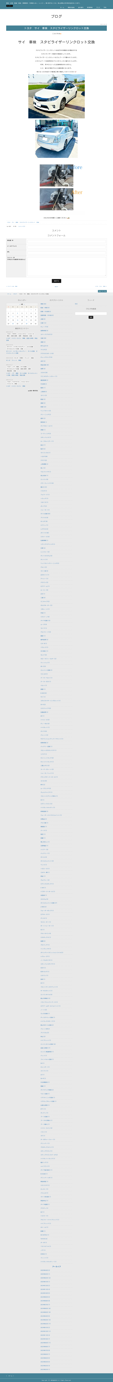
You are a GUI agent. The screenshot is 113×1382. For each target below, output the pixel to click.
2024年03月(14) (46, 1320)
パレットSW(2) (45, 1029)
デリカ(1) (44, 918)
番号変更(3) (44, 639)
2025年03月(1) (45, 1274)
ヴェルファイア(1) (47, 792)
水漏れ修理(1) (45, 1105)
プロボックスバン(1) (47, 1147)
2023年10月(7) (45, 1339)
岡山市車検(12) (46, 998)
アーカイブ (56, 1266)
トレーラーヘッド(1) (47, 773)
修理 (20, 335)
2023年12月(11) (46, 1331)
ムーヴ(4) (44, 624)
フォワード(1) (45, 494)
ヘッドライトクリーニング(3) (50, 563)
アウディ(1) (44, 1208)
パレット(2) (44, 735)
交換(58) (43, 338)
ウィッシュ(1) (45, 662)
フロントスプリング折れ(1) (49, 796)
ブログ (98, 7)
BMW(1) (43, 979)
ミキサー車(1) (45, 872)
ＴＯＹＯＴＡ (15, 381)
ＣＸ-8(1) (44, 643)
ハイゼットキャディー (19, 346)
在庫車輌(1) (44, 540)
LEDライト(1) (45, 574)
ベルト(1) (44, 685)
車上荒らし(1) (45, 842)
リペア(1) (44, 754)
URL (8, 251)
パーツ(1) (44, 830)
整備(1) (43, 1086)
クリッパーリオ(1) (47, 1177)
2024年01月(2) (45, 1327)
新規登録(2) (44, 811)
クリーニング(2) (46, 414)
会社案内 (81, 7)
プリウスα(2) (45, 1032)
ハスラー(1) (44, 1215)
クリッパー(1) (45, 1143)
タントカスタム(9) (47, 555)
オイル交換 (30, 346)
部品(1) (43, 876)
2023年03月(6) (45, 1361)
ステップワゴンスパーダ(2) (49, 1154)
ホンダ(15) (44, 521)
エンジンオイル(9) (47, 994)
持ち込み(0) (44, 345)
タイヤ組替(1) (45, 1204)
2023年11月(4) (45, 1335)
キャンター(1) (45, 1067)
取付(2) (43, 449)
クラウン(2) (44, 582)
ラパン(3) (44, 395)
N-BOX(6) (44, 693)
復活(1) (43, 834)
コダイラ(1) (44, 502)
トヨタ (8, 222)
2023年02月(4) (45, 1365)
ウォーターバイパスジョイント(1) (51, 815)
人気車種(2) (44, 464)
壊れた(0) (44, 487)
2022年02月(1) (45, 1369)
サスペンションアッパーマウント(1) (52, 738)
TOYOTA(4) (44, 1238)
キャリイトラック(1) (47, 761)
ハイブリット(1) (46, 1040)
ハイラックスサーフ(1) (48, 1021)
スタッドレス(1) (46, 437)
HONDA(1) (44, 1254)
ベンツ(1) (44, 864)
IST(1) (43, 1135)
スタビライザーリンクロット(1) (51, 700)
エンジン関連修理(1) (47, 1051)
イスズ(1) (44, 491)
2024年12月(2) (45, 1285)
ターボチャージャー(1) (48, 1139)
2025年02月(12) (46, 1278)
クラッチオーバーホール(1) (49, 777)
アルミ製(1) (44, 822)
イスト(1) (44, 1132)
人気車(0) (44, 391)
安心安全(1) (44, 475)
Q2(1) (43, 1212)
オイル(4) (44, 857)
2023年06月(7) (45, 1354)
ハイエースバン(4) (47, 1128)
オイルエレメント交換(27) (49, 903)
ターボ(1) (44, 1242)
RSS (76, 304)
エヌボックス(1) (46, 937)
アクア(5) (44, 460)
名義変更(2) (44, 712)
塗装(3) (43, 403)
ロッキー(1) (44, 1189)
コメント (16, 259)
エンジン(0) (44, 479)
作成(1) (43, 613)
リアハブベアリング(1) (48, 544)
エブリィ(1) (44, 525)
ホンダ (16, 357)
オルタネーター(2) (47, 605)
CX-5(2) (43, 704)
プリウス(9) (44, 517)
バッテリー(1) (45, 853)
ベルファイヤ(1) (46, 471)
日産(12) (43, 323)
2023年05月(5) (45, 1358)
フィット (27, 357)
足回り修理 (14, 335)
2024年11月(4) (45, 1289)
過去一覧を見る (34, 390)
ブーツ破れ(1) (45, 1124)
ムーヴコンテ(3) (46, 788)
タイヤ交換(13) (46, 620)
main (56, 286)
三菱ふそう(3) (45, 765)
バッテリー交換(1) (47, 746)
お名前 (10, 240)
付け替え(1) (44, 651)
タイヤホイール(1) (47, 426)
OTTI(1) (43, 1109)
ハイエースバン (22, 333)
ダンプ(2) (44, 506)
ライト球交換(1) (46, 1196)
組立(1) (43, 445)
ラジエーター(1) (46, 922)
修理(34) (43, 407)
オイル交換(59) (46, 513)
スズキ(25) (44, 372)
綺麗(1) (43, 838)
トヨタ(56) (44, 456)
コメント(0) (21, 226)
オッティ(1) (44, 1113)
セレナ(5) (44, 655)
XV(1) (42, 800)
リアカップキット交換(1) (49, 1101)
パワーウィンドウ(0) (47, 483)
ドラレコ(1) (44, 647)
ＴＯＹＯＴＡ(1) (46, 1246)
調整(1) (43, 689)
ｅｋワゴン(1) (45, 1166)
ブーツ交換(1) (45, 1116)
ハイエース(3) (45, 719)
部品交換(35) (45, 365)
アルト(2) (44, 567)
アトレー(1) (44, 578)
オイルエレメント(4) (47, 861)
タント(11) (44, 559)
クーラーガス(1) (46, 681)
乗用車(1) (44, 422)
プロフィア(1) (45, 945)
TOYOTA (14, 333)
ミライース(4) (45, 536)
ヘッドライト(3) (46, 410)
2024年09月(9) (45, 1297)
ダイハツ (9, 346)
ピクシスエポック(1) (47, 884)
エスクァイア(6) (46, 708)
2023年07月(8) (45, 1350)
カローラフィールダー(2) (49, 658)
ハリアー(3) (44, 849)
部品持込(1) (44, 1200)
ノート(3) (44, 1009)
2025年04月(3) (45, 1270)
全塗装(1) (44, 895)
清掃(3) (43, 342)
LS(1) (43, 1074)
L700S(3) (44, 906)
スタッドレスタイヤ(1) (48, 964)
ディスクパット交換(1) (48, 1017)
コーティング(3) (46, 433)
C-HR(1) (43, 887)
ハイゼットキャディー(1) (49, 1261)
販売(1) (43, 387)
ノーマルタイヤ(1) (47, 960)
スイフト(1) (44, 1070)
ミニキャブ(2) (45, 601)
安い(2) (43, 468)
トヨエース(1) (45, 868)
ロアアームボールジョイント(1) (51, 1006)
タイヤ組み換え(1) (47, 1170)
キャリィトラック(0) (47, 758)
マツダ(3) (44, 349)
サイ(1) (43, 697)
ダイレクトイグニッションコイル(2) (52, 952)
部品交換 (25, 335)
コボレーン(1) (45, 609)
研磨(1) (43, 429)
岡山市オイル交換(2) (47, 1025)
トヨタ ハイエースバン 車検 (15, 386)
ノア (13, 366)
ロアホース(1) (45, 914)
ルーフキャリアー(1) (47, 441)
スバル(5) (44, 781)
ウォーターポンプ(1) (47, 910)
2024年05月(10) (46, 1312)
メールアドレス (12, 246)
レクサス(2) (44, 529)
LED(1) (43, 593)
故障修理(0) (44, 330)
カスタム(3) (44, 899)
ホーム (62, 7)
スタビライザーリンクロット (27, 222)
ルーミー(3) (44, 590)
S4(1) (43, 1063)
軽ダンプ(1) (44, 1162)
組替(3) (43, 941)
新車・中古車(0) (46, 311)
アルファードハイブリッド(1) (50, 1219)
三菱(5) (43, 597)
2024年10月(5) (45, 1293)
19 (17, 320)
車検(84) (43, 304)
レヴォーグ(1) (45, 956)
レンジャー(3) (45, 552)
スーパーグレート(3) (47, 769)
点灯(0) (43, 361)
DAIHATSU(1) (45, 1235)
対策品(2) (44, 819)
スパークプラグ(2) (47, 334)
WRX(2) (43, 784)
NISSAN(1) (44, 1174)
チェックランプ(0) (47, 357)
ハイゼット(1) (45, 727)
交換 (38, 222)
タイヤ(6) (44, 731)
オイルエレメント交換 (13, 348)
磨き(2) (43, 418)
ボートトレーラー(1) (47, 925)
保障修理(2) (44, 742)
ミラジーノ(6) (45, 616)
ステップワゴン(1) (47, 1151)
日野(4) (43, 548)
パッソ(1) (44, 1055)
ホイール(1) (44, 1227)
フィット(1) (44, 1257)
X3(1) (42, 983)
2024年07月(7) (45, 1304)
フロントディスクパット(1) (49, 987)
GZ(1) (43, 929)
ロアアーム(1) (45, 586)
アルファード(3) (46, 632)
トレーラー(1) (45, 510)
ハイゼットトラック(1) (48, 1158)
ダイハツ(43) (45, 532)
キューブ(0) (44, 326)
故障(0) (43, 368)
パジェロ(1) (44, 1193)
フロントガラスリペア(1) (49, 750)
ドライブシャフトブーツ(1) (49, 1002)
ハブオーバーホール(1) (48, 891)
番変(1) (43, 636)
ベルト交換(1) (45, 1093)
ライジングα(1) (46, 452)
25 (13, 323)
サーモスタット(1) (47, 990)
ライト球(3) (44, 571)
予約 (105, 7)
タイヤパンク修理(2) (47, 1090)
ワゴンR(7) (44, 674)
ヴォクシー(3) (45, 880)
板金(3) (43, 399)
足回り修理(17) (46, 1048)
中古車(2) (44, 384)
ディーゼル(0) (45, 723)
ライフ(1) (44, 628)
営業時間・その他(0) (47, 315)
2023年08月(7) (45, 1346)
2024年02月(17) (46, 1323)
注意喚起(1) (44, 845)
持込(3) (43, 1036)
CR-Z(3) (43, 666)
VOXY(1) (43, 967)
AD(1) (43, 716)
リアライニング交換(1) (48, 1097)
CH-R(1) (43, 1078)
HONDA (21, 357)
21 (26, 320)
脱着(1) (43, 1231)
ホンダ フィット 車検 (13, 360)
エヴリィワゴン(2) (47, 803)
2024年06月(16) (46, 1308)
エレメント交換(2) (47, 670)
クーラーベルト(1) (47, 677)
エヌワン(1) (44, 975)
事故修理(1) (44, 1181)
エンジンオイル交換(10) (48, 1044)
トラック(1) (44, 498)
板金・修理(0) (45, 307)
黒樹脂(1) (44, 826)
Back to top (102, 291)
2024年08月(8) (45, 1300)
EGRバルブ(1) (45, 971)
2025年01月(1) (45, 1281)
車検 (17, 222)
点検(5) (43, 319)
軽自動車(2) (44, 380)
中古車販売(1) (45, 1082)
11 (13, 316)
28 (26, 323)
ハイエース (31, 333)
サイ (13, 222)
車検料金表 (71, 7)
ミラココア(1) (45, 1185)
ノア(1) (43, 1250)
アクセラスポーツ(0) (47, 353)
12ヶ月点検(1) (45, 1013)
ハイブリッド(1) (46, 1223)
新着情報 (90, 7)
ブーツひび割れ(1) (47, 1120)
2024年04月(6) (45, 1316)
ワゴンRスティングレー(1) (49, 376)
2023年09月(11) (46, 1342)
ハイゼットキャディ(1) (48, 807)
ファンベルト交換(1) (47, 1059)
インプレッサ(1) (46, 948)
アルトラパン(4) (46, 933)
